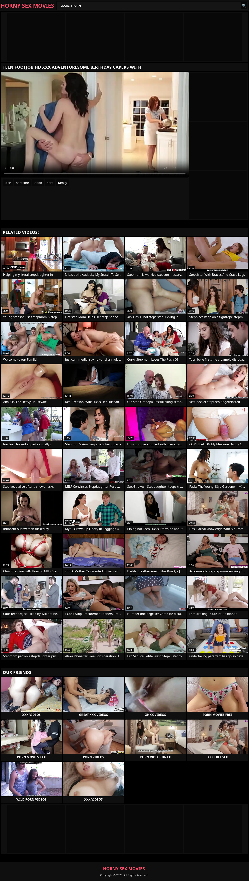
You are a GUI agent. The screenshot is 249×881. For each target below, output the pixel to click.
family (62, 183)
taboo (37, 183)
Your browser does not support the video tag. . (95, 125)
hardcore (22, 183)
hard (50, 183)
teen (8, 183)
